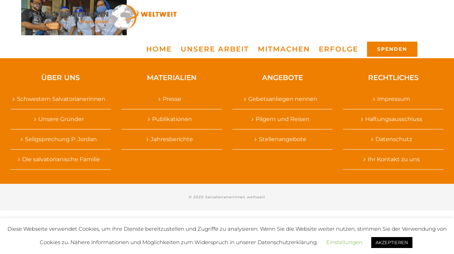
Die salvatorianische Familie (61, 159)
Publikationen (172, 119)
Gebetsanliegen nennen (282, 99)
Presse (172, 99)
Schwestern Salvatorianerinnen (61, 99)
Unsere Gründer (61, 119)
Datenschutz (393, 139)
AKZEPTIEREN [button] (391, 242)
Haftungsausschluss (393, 119)
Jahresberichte (172, 139)
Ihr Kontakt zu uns (394, 159)
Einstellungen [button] (344, 242)
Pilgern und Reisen (283, 119)
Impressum (393, 99)
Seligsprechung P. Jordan (61, 139)
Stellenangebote (282, 139)
